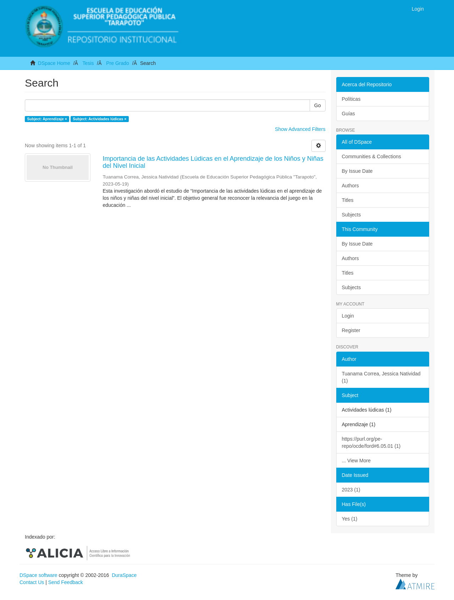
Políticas (351, 99)
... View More (356, 460)
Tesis (88, 63)
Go (317, 105)
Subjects (351, 215)
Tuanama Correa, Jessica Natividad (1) (381, 377)
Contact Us (32, 582)
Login (348, 316)
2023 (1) (351, 489)
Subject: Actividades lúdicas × (99, 119)
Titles (348, 200)
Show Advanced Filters (300, 129)
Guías (348, 113)
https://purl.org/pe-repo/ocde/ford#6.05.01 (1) (371, 442)
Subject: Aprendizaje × (47, 119)
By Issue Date (357, 171)
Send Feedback (65, 582)
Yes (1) (350, 519)
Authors (350, 185)
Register (351, 330)
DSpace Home (54, 63)
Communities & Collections (371, 156)
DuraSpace (124, 575)
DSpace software (38, 575)
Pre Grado (117, 63)
